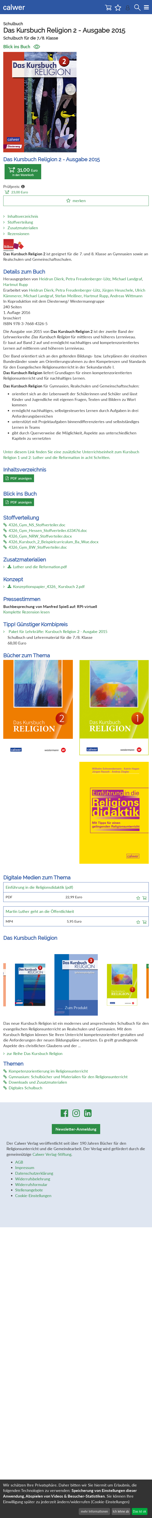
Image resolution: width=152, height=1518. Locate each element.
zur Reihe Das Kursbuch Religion (34, 1053)
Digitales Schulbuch (22, 1087)
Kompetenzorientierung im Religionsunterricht (45, 1071)
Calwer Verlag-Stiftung (52, 1154)
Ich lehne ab (121, 1511)
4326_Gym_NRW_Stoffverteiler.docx (37, 536)
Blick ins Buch (21, 46)
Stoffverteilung (20, 222)
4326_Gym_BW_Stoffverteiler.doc (35, 547)
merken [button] (79, 200)
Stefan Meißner (68, 295)
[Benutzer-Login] (127, 8)
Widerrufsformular (31, 1184)
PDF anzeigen (19, 478)
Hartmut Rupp (15, 284)
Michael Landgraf (127, 278)
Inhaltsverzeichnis (23, 216)
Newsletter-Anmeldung (76, 1129)
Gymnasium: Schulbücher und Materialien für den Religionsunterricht (65, 1076)
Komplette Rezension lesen (26, 612)
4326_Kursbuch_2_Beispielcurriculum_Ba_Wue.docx (50, 541)
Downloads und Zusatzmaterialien (35, 1082)
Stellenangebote (29, 1189)
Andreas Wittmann (126, 295)
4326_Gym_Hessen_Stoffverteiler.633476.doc (45, 530)
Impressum (24, 1167)
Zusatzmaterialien (23, 227)
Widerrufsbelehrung (32, 1178)
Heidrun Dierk (51, 278)
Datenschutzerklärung (34, 1173)
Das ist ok (139, 1511)
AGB (19, 1162)
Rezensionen (18, 233)
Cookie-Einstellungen (33, 1195)
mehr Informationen (94, 1511)
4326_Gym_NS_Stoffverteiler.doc (34, 524)
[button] (138, 897)
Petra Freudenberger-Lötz (88, 278)
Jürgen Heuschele (117, 290)
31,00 (23, 172)
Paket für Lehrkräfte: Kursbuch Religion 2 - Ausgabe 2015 (57, 631)
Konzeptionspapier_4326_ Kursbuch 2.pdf (46, 586)
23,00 (16, 192)
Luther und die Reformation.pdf (37, 566)
